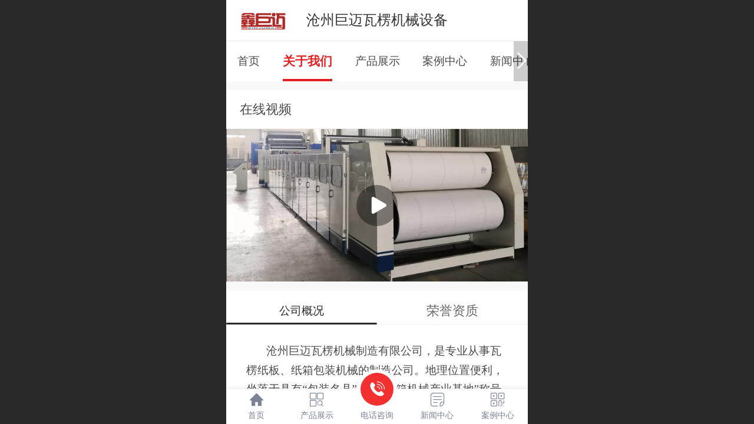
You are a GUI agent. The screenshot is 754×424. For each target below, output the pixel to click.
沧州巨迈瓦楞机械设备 (377, 20)
